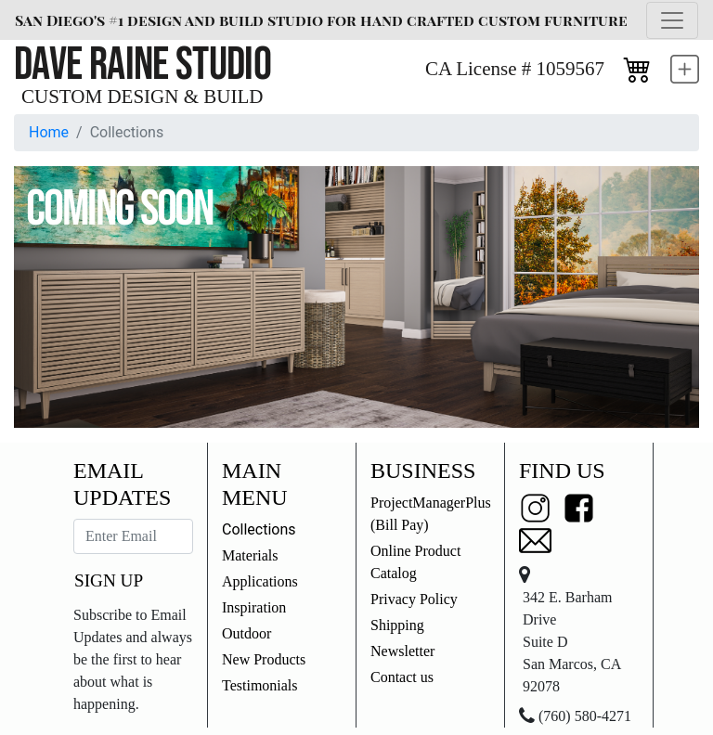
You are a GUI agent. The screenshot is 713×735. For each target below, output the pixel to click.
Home (49, 132)
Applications (260, 581)
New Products (263, 659)
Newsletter (402, 651)
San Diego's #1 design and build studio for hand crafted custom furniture (321, 20)
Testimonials (260, 685)
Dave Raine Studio (142, 65)
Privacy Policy (414, 599)
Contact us (402, 677)
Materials (250, 555)
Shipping (397, 625)
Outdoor (246, 633)
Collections (259, 529)
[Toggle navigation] (672, 20)
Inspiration (254, 607)
